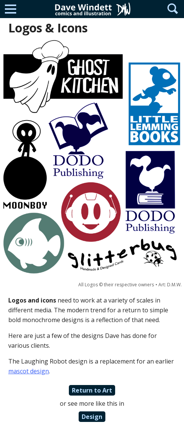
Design (92, 417)
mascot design (28, 371)
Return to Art (92, 390)
